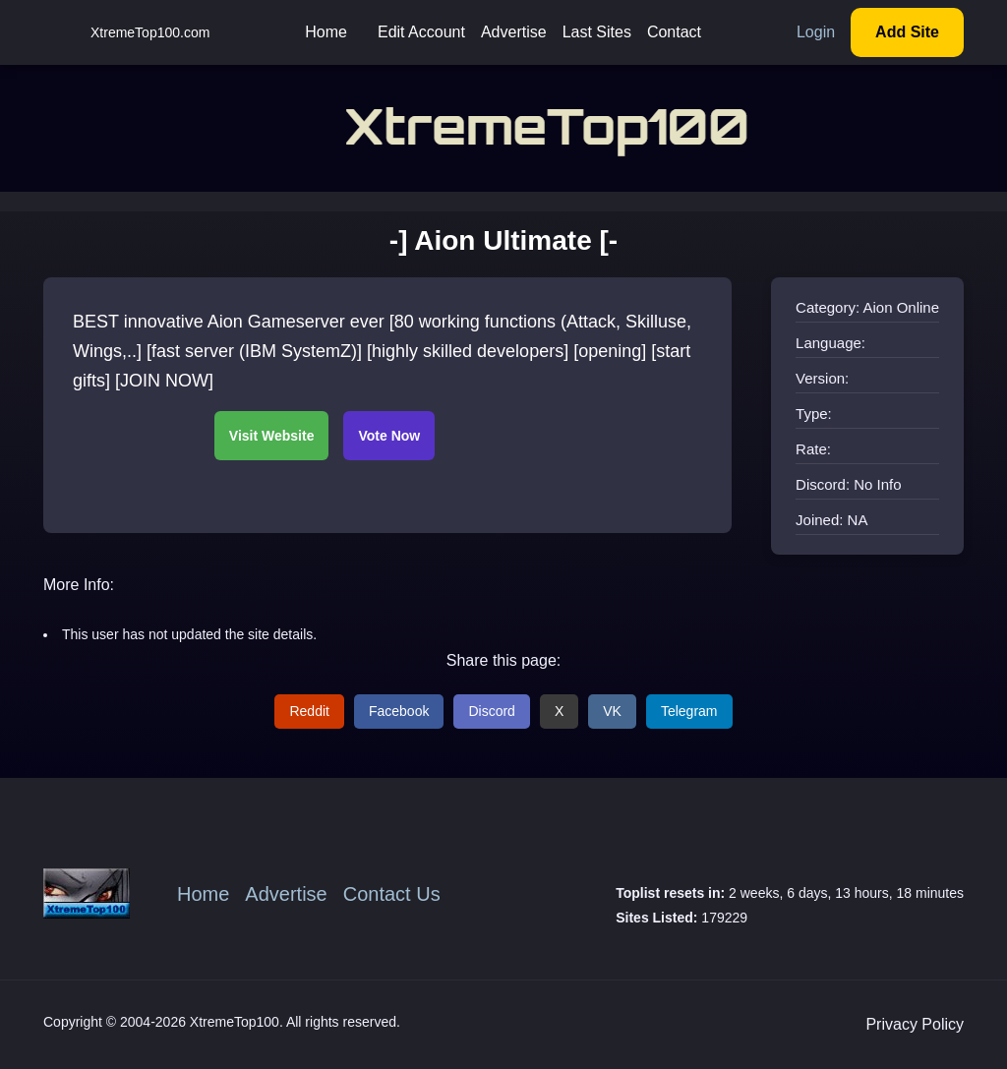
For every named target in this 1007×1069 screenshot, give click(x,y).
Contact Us (392, 894)
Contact (674, 32)
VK (612, 711)
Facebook (399, 711)
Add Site (907, 32)
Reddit (308, 711)
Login (816, 32)
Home (326, 32)
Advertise (514, 32)
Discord (491, 711)
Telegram (689, 711)
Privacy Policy (914, 1024)
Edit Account (421, 32)
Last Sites (597, 32)
